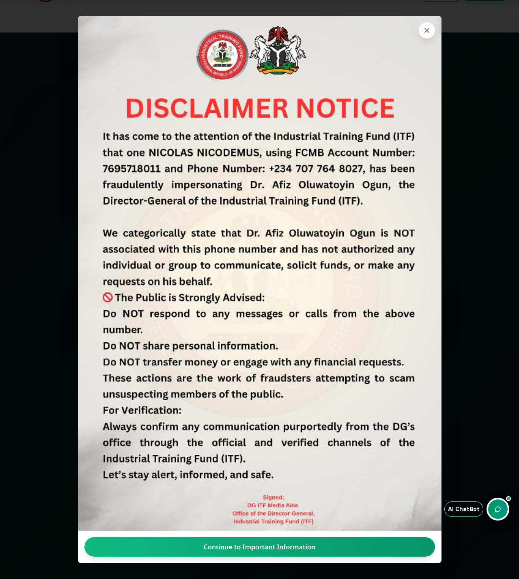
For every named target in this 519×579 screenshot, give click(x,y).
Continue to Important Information (259, 546)
